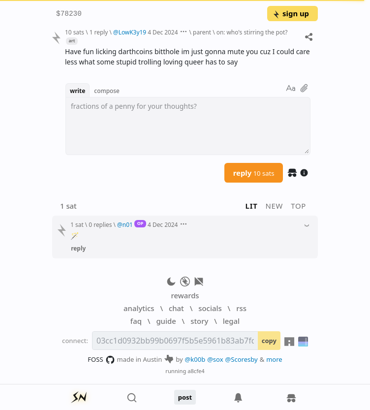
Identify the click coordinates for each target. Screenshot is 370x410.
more (274, 359)
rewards (185, 295)
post (185, 397)
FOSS (101, 360)
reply (254, 173)
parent (202, 32)
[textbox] (188, 126)
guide (166, 321)
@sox (215, 359)
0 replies (100, 224)
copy (269, 340)
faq (136, 321)
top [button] (298, 206)
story (199, 321)
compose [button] (107, 91)
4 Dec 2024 (163, 32)
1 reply (99, 32)
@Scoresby (241, 359)
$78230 (69, 14)
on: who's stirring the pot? (252, 32)
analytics (138, 308)
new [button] (274, 206)
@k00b (195, 359)
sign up (290, 13)
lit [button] (252, 206)
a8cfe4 (196, 371)
